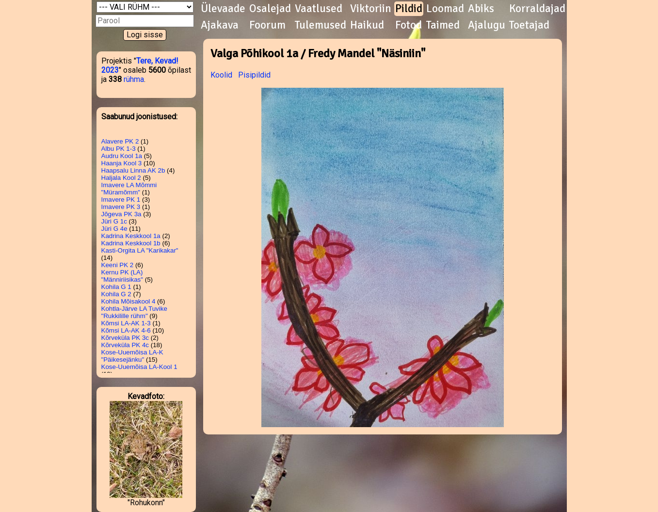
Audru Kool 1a (121, 156)
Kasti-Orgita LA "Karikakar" (139, 250)
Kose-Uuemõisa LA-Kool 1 (139, 366)
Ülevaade (223, 9)
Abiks (481, 9)
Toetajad (529, 25)
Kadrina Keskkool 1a (130, 236)
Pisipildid (254, 75)
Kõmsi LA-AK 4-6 (126, 330)
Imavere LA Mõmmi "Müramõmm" (129, 188)
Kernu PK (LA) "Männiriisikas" (122, 276)
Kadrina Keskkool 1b (130, 243)
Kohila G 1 (116, 286)
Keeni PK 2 (117, 265)
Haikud (367, 25)
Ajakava (220, 25)
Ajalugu (486, 25)
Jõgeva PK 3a (121, 214)
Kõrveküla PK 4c (125, 345)
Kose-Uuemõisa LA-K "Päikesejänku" (132, 356)
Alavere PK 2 (120, 141)
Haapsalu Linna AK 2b (133, 170)
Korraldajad (537, 9)
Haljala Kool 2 (121, 177)
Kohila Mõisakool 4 (128, 301)
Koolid (221, 75)
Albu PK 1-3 (118, 148)
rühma (134, 79)
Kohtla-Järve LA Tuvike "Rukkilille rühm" (134, 312)
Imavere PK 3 (121, 206)
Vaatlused (318, 9)
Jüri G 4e (114, 228)
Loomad (445, 9)
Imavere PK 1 (121, 199)
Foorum (267, 25)
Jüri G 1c (114, 221)
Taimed (443, 25)
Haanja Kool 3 (121, 163)
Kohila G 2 (116, 294)
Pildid (408, 9)
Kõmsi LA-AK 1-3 (126, 323)
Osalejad (270, 9)
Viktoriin (370, 9)
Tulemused (320, 25)
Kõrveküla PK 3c (125, 337)
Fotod (408, 25)
